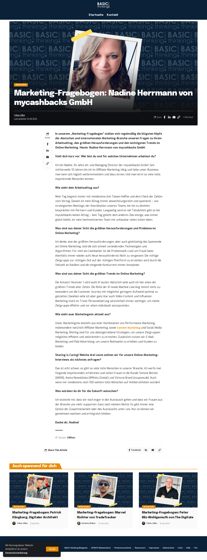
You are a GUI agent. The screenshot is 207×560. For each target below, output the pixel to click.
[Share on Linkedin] (169, 119)
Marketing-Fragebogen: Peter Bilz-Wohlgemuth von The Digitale (167, 520)
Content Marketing (130, 330)
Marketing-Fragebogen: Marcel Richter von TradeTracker (99, 520)
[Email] (174, 119)
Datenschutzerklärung (18, 552)
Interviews (22, 85)
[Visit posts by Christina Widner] (78, 531)
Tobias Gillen (20, 116)
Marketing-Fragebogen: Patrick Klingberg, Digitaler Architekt (37, 520)
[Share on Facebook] (164, 119)
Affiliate (72, 440)
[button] (51, 549)
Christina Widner (88, 531)
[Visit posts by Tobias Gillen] (14, 531)
